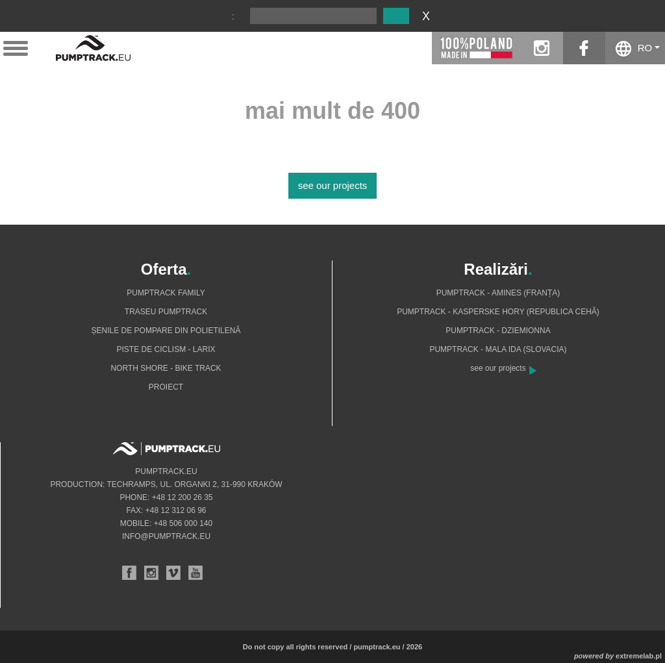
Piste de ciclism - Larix (165, 349)
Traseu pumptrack (166, 311)
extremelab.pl (639, 656)
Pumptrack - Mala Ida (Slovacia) (497, 349)
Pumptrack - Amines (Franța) (498, 292)
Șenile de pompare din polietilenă (166, 330)
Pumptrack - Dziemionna (497, 330)
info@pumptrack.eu (166, 536)
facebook (584, 48)
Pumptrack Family (166, 292)
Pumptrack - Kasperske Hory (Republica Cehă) (498, 311)
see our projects (333, 185)
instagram (542, 48)
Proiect (166, 387)
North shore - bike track (165, 368)
